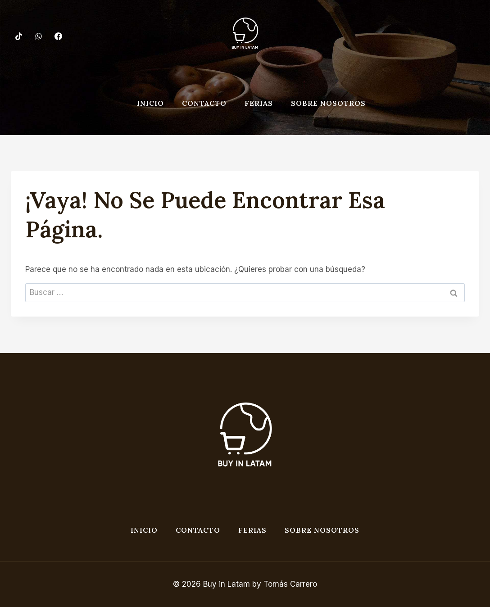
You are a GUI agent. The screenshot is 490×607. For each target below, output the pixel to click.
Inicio (150, 103)
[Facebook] (58, 36)
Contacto (204, 103)
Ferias (259, 103)
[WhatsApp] (38, 36)
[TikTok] (18, 36)
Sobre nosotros (328, 103)
